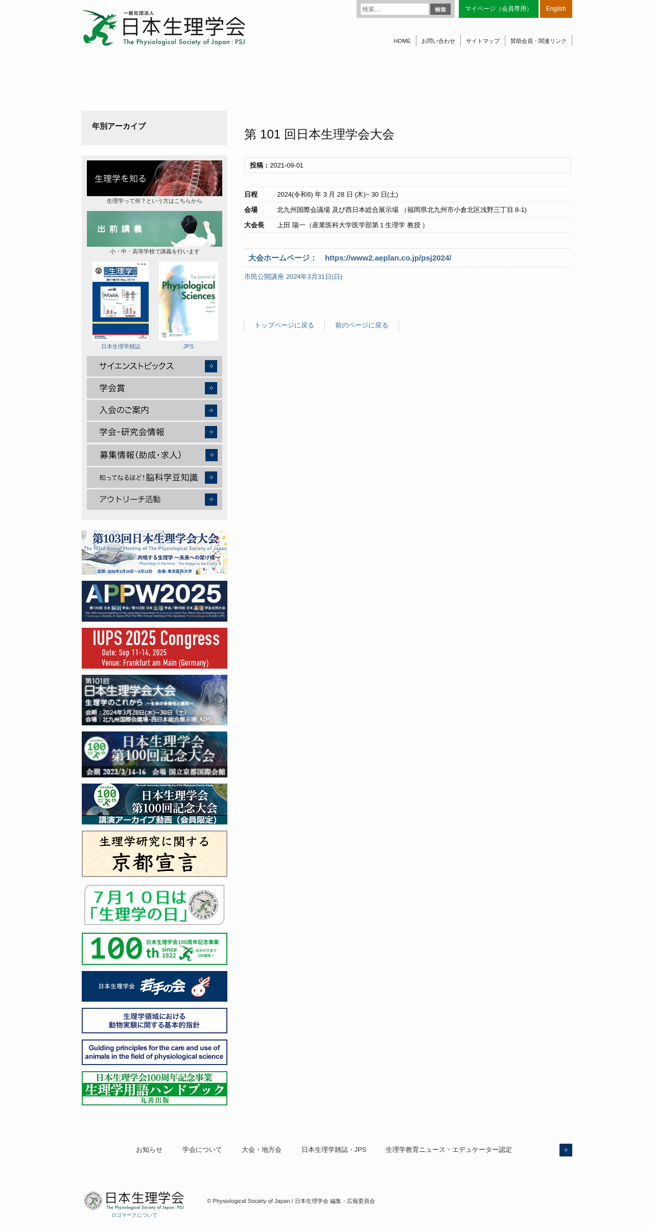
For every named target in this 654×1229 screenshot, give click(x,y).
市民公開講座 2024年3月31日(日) (293, 276)
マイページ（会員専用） (498, 8)
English (556, 8)
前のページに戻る (361, 325)
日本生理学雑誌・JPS (333, 1149)
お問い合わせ (438, 41)
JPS (188, 305)
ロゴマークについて (134, 1215)
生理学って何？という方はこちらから (154, 182)
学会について (202, 1149)
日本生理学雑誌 (120, 305)
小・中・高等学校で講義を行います (154, 232)
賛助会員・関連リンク (538, 41)
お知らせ (149, 1149)
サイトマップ (483, 41)
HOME (402, 41)
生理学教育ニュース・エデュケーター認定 (449, 1149)
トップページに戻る (284, 325)
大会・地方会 (262, 1149)
